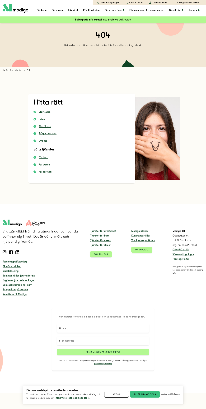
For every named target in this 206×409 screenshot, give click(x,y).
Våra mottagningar (108, 2)
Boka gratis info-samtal (188, 2)
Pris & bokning (91, 10)
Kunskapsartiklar (140, 238)
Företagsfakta (181, 261)
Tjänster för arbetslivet (103, 233)
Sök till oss (45, 126)
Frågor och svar (47, 133)
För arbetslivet (113, 10)
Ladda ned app (158, 2)
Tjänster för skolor (100, 247)
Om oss (192, 10)
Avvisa (116, 394)
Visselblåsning (11, 273)
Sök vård (73, 10)
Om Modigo (142, 252)
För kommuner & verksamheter (146, 10)
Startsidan (45, 111)
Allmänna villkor (12, 269)
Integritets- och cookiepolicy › (72, 397)
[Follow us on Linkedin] (17, 255)
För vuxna (57, 10)
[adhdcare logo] (35, 225)
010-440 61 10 (134, 2)
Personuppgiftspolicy (15, 264)
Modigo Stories (139, 233)
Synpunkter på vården (15, 292)
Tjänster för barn (99, 238)
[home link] (15, 8)
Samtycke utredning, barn (17, 287)
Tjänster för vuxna (100, 242)
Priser (42, 119)
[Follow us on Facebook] (11, 255)
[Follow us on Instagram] (4, 255)
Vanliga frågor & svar (143, 242)
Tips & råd (175, 10)
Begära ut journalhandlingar (19, 282)
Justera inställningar (170, 394)
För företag (45, 171)
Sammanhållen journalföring (19, 278)
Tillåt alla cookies (145, 394)
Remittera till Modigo (15, 296)
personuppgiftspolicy (103, 366)
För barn (42, 10)
